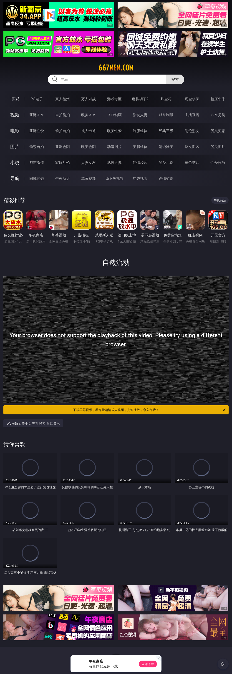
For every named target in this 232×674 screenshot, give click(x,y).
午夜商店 (62, 178)
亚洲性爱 (36, 130)
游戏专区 (114, 98)
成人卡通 (88, 130)
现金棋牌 (192, 98)
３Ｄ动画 (114, 114)
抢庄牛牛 (218, 98)
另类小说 (166, 162)
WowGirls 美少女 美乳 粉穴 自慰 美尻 (33, 423)
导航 (14, 178)
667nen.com (116, 67)
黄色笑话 (192, 162)
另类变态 (218, 130)
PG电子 (37, 98)
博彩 (14, 99)
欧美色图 (88, 146)
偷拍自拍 (62, 130)
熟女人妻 (140, 114)
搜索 (175, 79)
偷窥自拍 (36, 146)
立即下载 (147, 664)
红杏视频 (140, 178)
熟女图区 (192, 146)
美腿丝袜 (140, 146)
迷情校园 (140, 162)
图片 (14, 146)
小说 (14, 162)
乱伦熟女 (192, 130)
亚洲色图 (62, 146)
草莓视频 (88, 178)
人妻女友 (88, 162)
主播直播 (192, 114)
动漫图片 (114, 146)
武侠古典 (114, 162)
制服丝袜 (140, 130)
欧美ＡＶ (88, 114)
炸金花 (166, 98)
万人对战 (88, 98)
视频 (14, 115)
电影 (14, 131)
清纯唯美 (166, 146)
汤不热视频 (114, 178)
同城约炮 (36, 178)
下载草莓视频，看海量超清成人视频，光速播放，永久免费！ (149, 410)
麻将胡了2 (140, 98)
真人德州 (62, 98)
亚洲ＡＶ (36, 114)
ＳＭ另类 (218, 114)
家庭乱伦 (62, 162)
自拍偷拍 (62, 114)
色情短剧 (166, 178)
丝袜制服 (166, 114)
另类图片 (218, 146)
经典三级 (166, 130)
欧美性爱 (114, 130)
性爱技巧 (218, 162)
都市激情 (36, 162)
